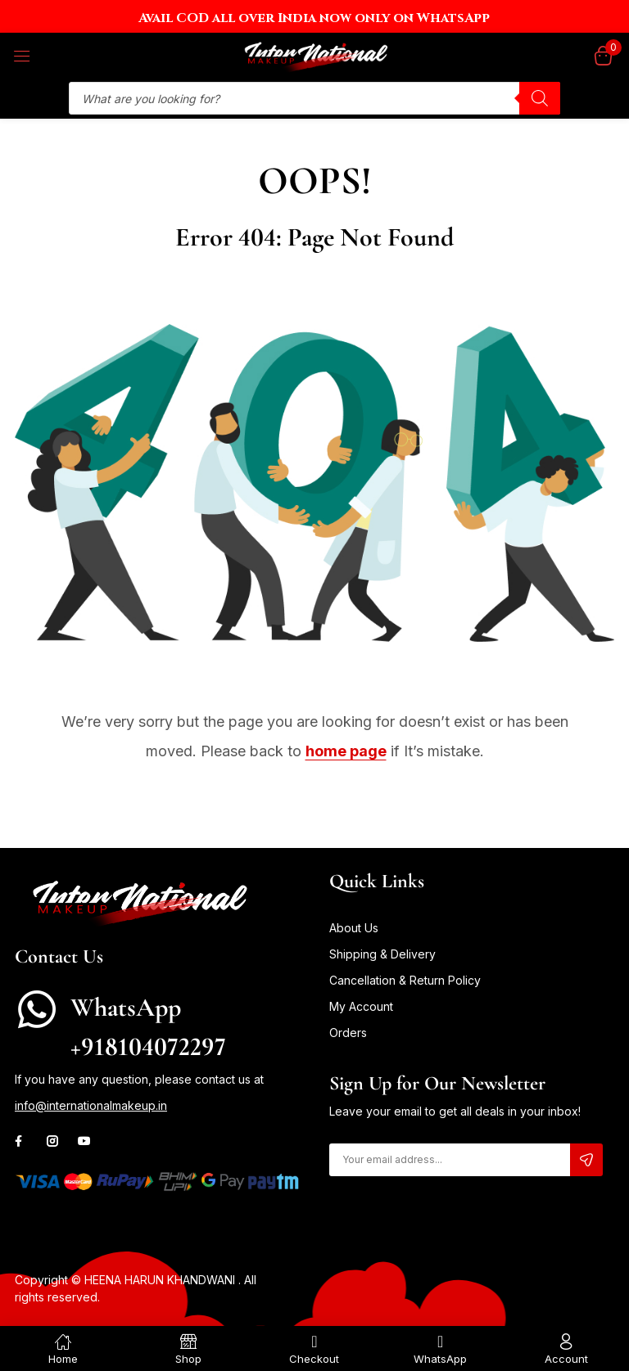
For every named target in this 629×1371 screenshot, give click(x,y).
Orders (348, 1033)
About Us (353, 928)
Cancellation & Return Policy (405, 980)
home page (346, 751)
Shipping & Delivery (382, 954)
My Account (361, 1006)
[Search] (539, 98)
